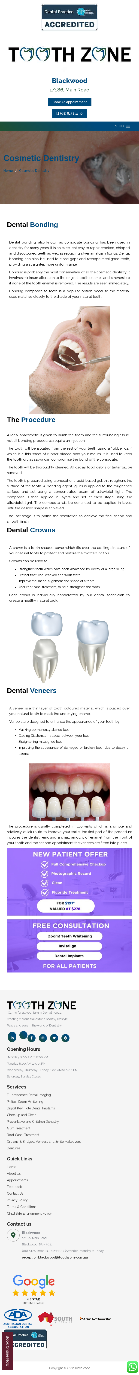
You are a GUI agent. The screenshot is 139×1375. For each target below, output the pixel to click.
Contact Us (15, 1193)
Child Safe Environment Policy (29, 1213)
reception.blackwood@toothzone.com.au (55, 1257)
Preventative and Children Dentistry (33, 1121)
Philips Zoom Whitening (25, 1101)
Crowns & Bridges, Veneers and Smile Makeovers (44, 1141)
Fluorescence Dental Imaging (29, 1095)
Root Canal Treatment (23, 1135)
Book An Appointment (69, 102)
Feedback (14, 1187)
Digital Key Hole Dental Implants (31, 1108)
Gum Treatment (18, 1128)
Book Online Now (7, 1351)
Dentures (13, 1148)
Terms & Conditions (21, 1207)
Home (8, 171)
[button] (119, 126)
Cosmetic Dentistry (34, 171)
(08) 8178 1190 (70, 113)
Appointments (17, 1180)
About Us (14, 1173)
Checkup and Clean (21, 1115)
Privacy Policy (17, 1200)
